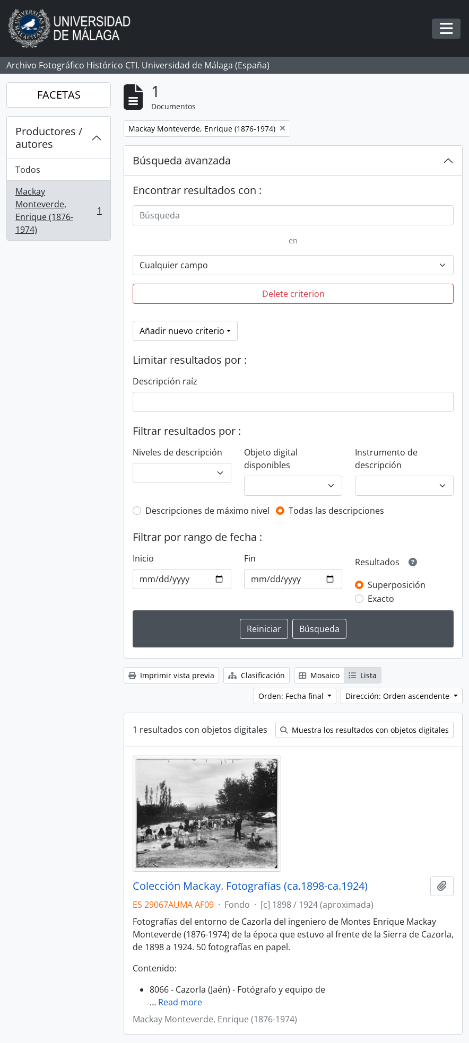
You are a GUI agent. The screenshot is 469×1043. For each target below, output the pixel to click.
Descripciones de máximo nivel (207, 510)
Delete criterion (293, 294)
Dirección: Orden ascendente (398, 696)
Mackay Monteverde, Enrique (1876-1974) (58, 210)
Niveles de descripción (177, 452)
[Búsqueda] (293, 215)
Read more (180, 1002)
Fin (250, 558)
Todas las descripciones (336, 510)
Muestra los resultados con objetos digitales (364, 730)
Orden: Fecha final (292, 696)
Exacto (381, 598)
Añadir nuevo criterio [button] (182, 331)
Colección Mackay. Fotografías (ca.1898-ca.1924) (250, 886)
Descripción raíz (165, 381)
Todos (27, 170)
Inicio (143, 558)
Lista (363, 675)
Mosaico (319, 675)
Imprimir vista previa (171, 675)
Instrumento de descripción (386, 458)
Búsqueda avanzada (182, 160)
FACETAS (59, 94)
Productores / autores (48, 137)
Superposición (396, 585)
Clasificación (256, 675)
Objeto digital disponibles (271, 458)
